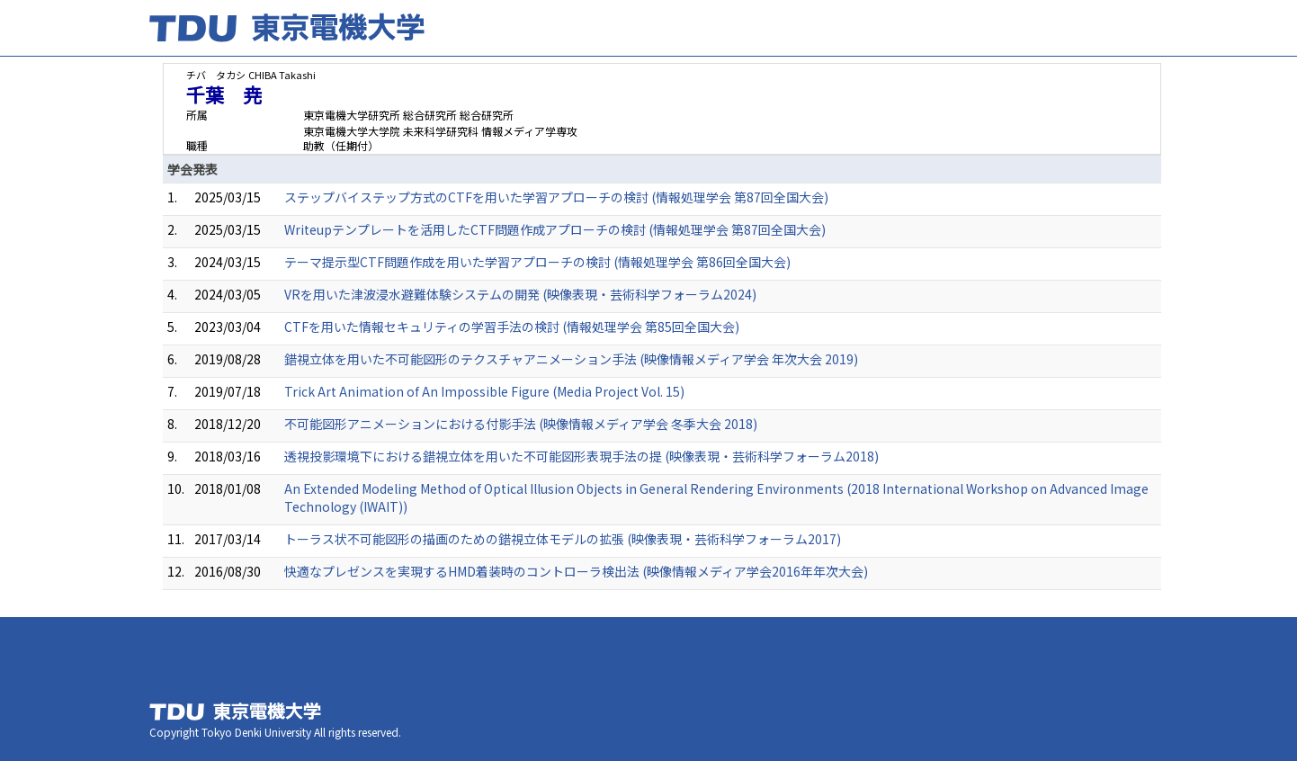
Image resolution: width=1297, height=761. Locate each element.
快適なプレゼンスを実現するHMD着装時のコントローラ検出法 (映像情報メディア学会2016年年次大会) (576, 571)
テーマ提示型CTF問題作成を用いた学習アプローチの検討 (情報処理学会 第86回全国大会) (537, 262)
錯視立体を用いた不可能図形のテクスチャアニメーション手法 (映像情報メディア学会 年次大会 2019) (571, 359)
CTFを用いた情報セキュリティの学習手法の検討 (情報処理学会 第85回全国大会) (511, 327)
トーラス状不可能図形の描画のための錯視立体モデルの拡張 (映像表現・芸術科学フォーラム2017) (562, 539)
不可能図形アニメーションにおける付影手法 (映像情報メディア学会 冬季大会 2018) (520, 424)
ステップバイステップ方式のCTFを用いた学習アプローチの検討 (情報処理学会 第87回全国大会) (556, 197)
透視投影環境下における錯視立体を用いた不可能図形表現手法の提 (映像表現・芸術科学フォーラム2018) (581, 456)
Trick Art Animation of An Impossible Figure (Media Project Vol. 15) (484, 391)
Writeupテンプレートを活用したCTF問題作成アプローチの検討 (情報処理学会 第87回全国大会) (555, 229)
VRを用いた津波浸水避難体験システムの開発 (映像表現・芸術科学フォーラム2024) (520, 294)
